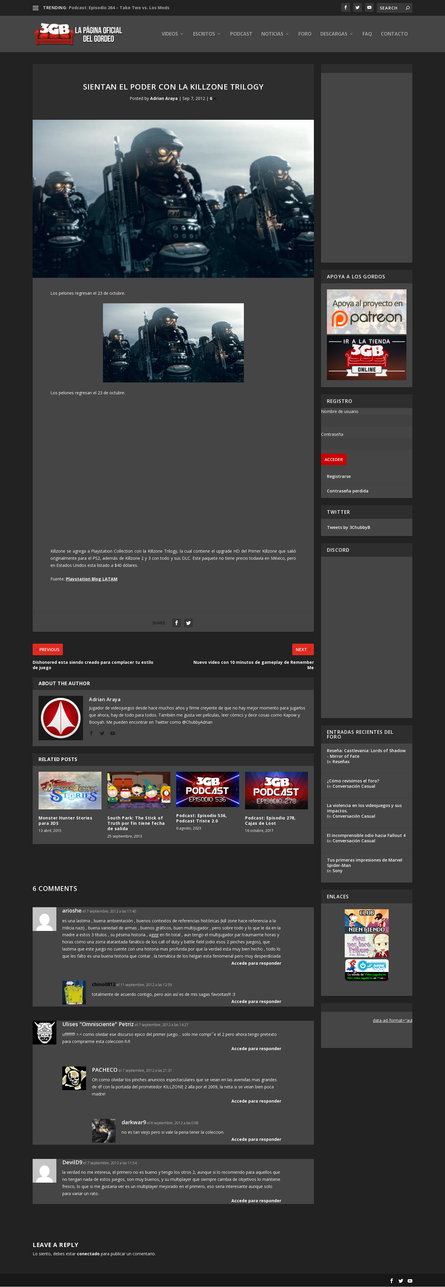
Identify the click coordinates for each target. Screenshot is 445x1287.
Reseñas (341, 762)
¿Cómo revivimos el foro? (353, 781)
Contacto (394, 34)
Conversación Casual (354, 786)
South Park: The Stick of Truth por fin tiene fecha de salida (136, 823)
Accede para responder (256, 963)
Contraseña (332, 434)
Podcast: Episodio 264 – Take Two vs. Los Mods (119, 7)
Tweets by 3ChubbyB (348, 527)
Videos (170, 34)
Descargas (333, 34)
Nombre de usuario (339, 411)
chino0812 (103, 985)
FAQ (367, 34)
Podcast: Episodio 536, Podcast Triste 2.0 (201, 818)
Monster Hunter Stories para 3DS (65, 820)
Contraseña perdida (347, 491)
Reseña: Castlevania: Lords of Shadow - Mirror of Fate (366, 753)
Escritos (204, 34)
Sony (338, 871)
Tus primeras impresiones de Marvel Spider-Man (364, 862)
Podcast (241, 34)
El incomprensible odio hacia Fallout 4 (366, 835)
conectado (88, 1254)
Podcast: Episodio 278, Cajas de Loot (270, 820)
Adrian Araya (164, 98)
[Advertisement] (366, 168)
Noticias (272, 34)
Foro (305, 34)
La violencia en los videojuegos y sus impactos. (364, 808)
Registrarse (339, 476)
